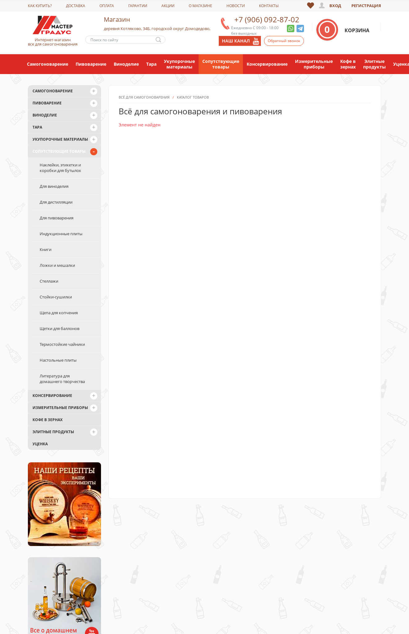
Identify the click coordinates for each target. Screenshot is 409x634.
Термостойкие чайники (62, 344)
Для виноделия (54, 186)
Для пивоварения (56, 218)
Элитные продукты (374, 64)
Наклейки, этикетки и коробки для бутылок (60, 167)
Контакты (269, 5)
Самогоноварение (47, 64)
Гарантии (137, 5)
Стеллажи (49, 281)
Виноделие (126, 64)
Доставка (75, 5)
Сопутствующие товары (220, 64)
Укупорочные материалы (179, 64)
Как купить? (40, 5)
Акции (167, 5)
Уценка (40, 444)
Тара (151, 64)
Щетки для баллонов (59, 328)
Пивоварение (91, 64)
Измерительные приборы (314, 64)
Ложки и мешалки (57, 265)
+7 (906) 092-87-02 (266, 19)
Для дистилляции (56, 202)
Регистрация (366, 5)
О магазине (200, 5)
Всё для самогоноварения (144, 136)
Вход (335, 5)
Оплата (106, 5)
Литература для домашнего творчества (62, 378)
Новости (235, 5)
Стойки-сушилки (56, 297)
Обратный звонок (284, 40)
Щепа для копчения (59, 312)
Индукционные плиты (61, 233)
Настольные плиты (58, 360)
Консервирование (267, 64)
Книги (45, 249)
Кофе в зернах (348, 64)
